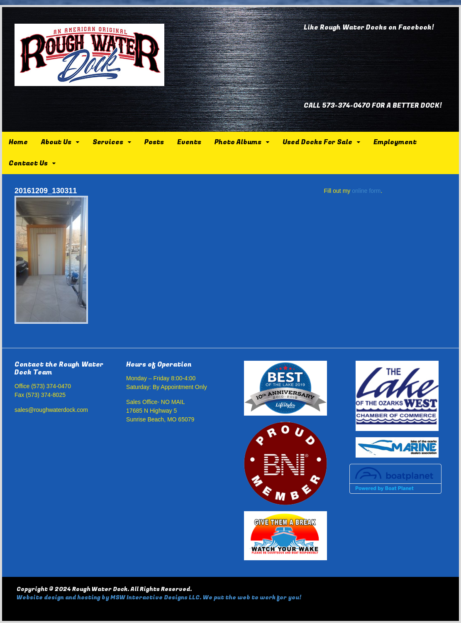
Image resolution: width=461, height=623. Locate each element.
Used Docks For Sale (317, 142)
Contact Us (28, 163)
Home (18, 142)
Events (189, 142)
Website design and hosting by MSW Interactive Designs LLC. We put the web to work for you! (159, 597)
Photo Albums (238, 142)
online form (366, 190)
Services (108, 142)
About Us (56, 142)
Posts (154, 142)
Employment (395, 142)
